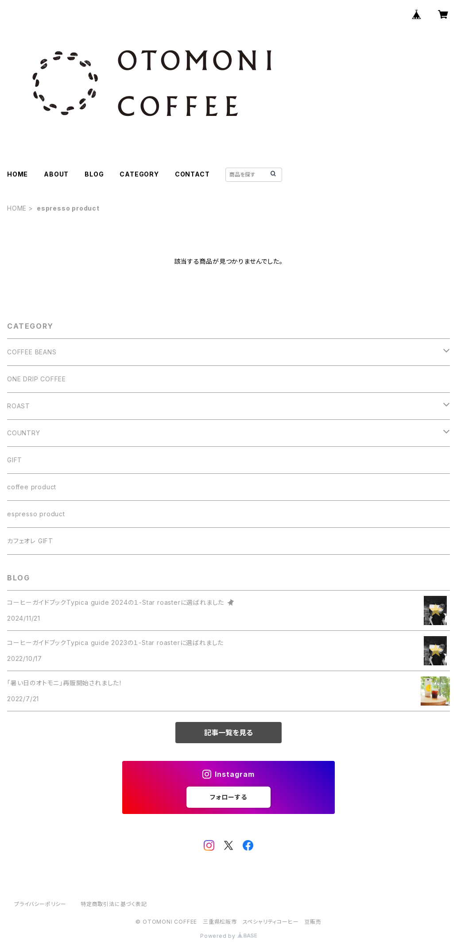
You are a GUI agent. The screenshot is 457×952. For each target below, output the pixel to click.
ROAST (18, 406)
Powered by (228, 936)
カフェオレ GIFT (30, 541)
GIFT (14, 460)
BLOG (94, 174)
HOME (17, 174)
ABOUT (56, 174)
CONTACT (192, 174)
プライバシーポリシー (40, 904)
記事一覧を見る (228, 732)
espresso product (36, 514)
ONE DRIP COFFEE (36, 379)
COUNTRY (23, 433)
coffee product (31, 487)
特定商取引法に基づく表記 (114, 904)
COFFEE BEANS (32, 352)
